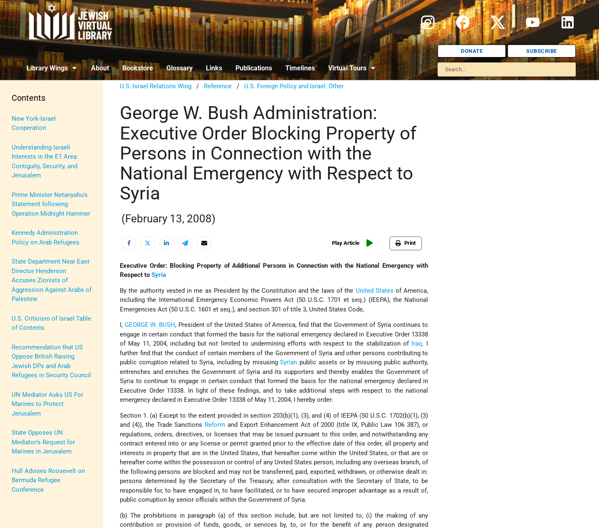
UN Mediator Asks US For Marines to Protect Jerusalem (47, 404)
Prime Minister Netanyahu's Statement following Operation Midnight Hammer (51, 204)
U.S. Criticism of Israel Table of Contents (51, 323)
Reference (218, 86)
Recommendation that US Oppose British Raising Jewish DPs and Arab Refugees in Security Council (51, 361)
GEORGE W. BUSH (150, 325)
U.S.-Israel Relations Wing (155, 86)
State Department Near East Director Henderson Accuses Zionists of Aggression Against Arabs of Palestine (52, 280)
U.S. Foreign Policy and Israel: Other (294, 86)
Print (406, 243)
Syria (158, 275)
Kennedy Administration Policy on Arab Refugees (45, 237)
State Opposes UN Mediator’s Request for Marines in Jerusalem (43, 442)
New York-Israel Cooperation (34, 123)
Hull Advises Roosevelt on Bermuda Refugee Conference (48, 480)
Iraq (416, 343)
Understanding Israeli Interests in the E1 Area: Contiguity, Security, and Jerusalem (45, 161)
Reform (215, 424)
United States (375, 290)
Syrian (288, 362)
